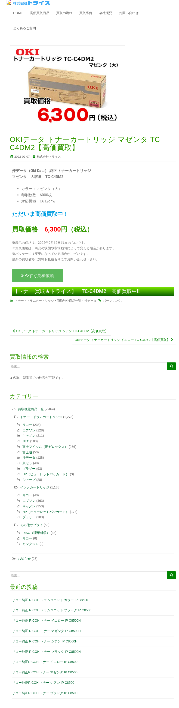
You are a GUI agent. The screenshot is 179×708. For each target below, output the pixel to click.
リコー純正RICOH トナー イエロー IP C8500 (44, 662)
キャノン (28, 435)
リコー (27, 425)
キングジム (30, 544)
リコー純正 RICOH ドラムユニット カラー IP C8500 (50, 600)
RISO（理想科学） (36, 533)
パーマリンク (112, 300)
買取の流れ (64, 13)
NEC (25, 441)
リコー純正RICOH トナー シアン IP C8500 (43, 682)
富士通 (27, 452)
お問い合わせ (129, 13)
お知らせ (24, 558)
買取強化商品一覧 (69, 300)
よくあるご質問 (24, 28)
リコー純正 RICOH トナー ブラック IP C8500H (46, 652)
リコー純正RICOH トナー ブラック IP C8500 (44, 693)
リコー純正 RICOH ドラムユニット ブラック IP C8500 (51, 610)
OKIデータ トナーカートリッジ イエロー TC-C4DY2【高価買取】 (124, 340)
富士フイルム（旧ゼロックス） (45, 447)
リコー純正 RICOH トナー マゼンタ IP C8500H (46, 631)
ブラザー (28, 468)
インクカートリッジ (34, 487)
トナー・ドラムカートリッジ (34, 300)
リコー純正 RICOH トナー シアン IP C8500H (44, 641)
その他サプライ (31, 525)
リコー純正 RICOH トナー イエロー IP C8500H (46, 620)
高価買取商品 (39, 13)
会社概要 (105, 13)
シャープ (28, 480)
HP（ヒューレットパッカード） (45, 474)
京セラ (27, 463)
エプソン (28, 430)
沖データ (90, 300)
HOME (18, 13)
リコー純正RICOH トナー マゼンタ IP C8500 (44, 672)
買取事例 (85, 13)
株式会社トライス (49, 156)
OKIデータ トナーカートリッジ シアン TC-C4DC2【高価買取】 (60, 331)
